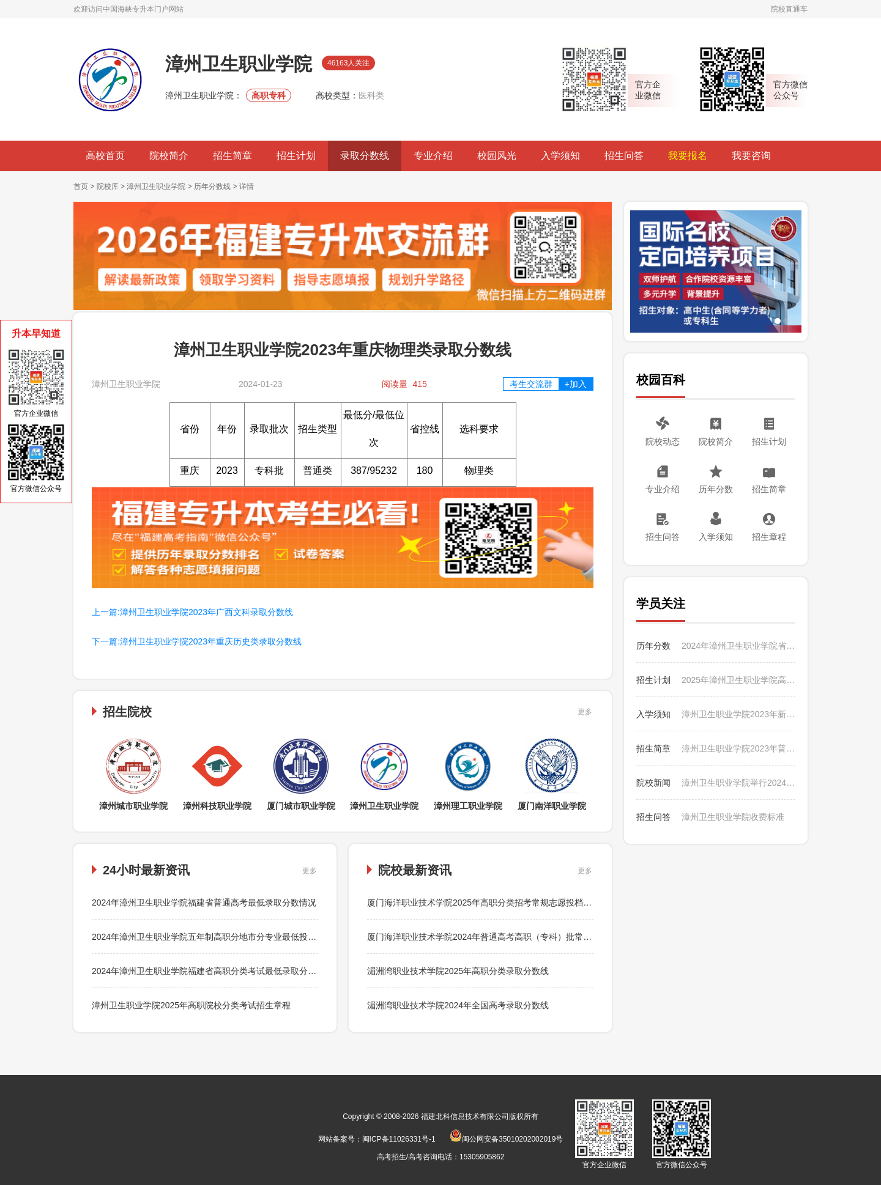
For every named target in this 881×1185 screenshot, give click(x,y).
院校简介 (168, 155)
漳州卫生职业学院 (156, 186)
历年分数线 (212, 186)
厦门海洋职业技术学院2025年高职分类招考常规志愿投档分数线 (488, 902)
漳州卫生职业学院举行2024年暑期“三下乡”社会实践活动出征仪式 (738, 783)
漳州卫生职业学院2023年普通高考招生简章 (738, 748)
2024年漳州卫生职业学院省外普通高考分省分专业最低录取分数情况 (738, 646)
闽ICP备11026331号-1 (399, 1139)
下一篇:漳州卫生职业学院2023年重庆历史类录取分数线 (197, 641)
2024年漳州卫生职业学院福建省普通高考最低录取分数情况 (204, 902)
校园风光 (496, 155)
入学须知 (560, 155)
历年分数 (716, 489)
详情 (246, 186)
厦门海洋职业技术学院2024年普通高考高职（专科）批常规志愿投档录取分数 (513, 937)
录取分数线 (364, 155)
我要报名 (687, 155)
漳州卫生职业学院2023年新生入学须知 (738, 714)
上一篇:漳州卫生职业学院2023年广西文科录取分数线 (192, 612)
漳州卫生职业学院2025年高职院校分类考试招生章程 (191, 1005)
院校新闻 (653, 783)
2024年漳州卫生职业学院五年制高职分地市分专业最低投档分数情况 (221, 937)
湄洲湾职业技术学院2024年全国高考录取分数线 (458, 1005)
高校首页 (105, 155)
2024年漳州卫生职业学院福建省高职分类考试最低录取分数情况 (212, 971)
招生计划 (296, 155)
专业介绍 (433, 155)
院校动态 (662, 441)
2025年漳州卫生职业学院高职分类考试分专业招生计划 (738, 680)
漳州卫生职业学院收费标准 (733, 817)
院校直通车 (789, 9)
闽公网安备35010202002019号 (506, 1139)
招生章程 (769, 537)
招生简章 (232, 155)
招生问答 (624, 155)
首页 (80, 186)
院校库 (108, 186)
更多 (585, 711)
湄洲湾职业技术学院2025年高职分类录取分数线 (458, 971)
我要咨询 (751, 155)
